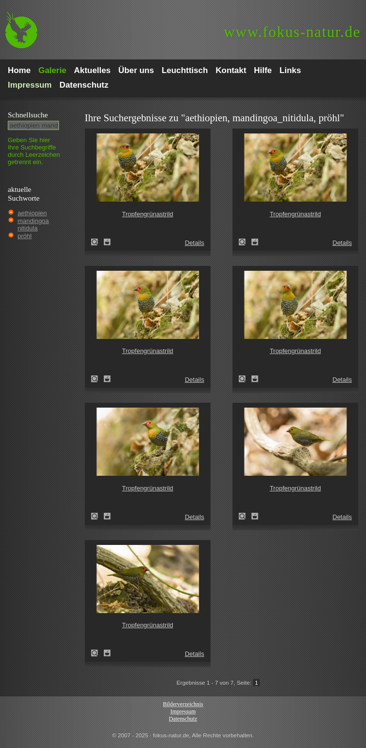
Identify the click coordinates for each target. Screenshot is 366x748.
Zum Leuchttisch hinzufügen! (107, 242)
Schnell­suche (28, 115)
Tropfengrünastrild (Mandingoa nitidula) (97, 242)
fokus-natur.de (292, 31)
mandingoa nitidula (33, 224)
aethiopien (32, 213)
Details (194, 242)
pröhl (25, 236)
